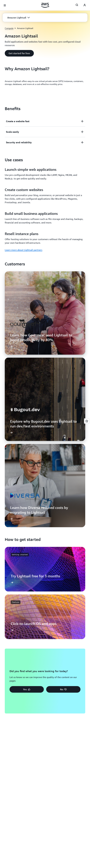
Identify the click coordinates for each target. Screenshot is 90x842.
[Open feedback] (86, 421)
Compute (9, 28)
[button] (18, 17)
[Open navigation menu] (4, 5)
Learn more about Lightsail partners (23, 249)
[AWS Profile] (85, 5)
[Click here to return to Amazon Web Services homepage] (45, 5)
